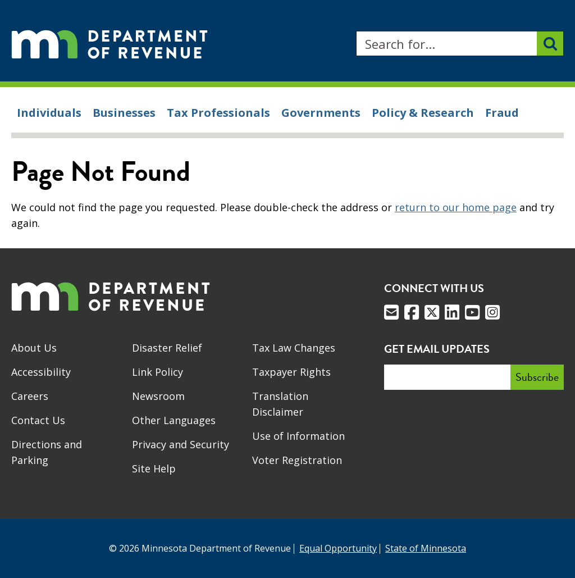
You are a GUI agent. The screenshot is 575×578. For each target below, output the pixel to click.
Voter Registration (297, 460)
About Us (34, 347)
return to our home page (456, 207)
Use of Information (298, 436)
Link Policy (157, 372)
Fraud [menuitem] (502, 112)
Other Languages (174, 420)
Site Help (154, 468)
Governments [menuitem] (320, 112)
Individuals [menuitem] (49, 112)
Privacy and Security (180, 444)
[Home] (109, 43)
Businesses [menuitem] (124, 112)
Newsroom (158, 396)
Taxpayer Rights (291, 372)
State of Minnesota (425, 548)
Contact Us (38, 420)
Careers (29, 396)
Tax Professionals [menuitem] (218, 112)
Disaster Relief (167, 347)
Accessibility (41, 372)
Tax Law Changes (293, 347)
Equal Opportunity (338, 548)
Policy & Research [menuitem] (423, 112)
